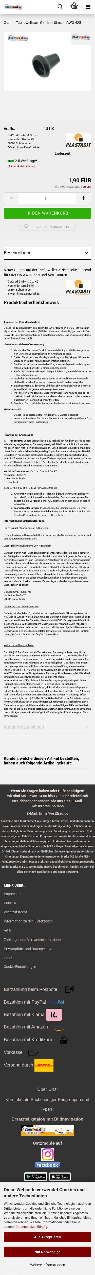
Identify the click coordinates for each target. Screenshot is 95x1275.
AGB (7, 931)
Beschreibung (17, 252)
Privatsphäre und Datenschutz (28, 949)
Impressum (13, 894)
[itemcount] (47, 198)
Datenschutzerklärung (31, 1227)
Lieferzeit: (63, 153)
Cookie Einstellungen (20, 967)
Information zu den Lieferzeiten (28, 921)
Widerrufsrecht (15, 912)
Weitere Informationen (47, 1265)
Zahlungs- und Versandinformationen (33, 940)
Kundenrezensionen (24, 727)
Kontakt (10, 903)
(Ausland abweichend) (21, 166)
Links (8, 958)
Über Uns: (47, 1089)
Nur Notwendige (47, 1252)
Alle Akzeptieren (47, 1237)
